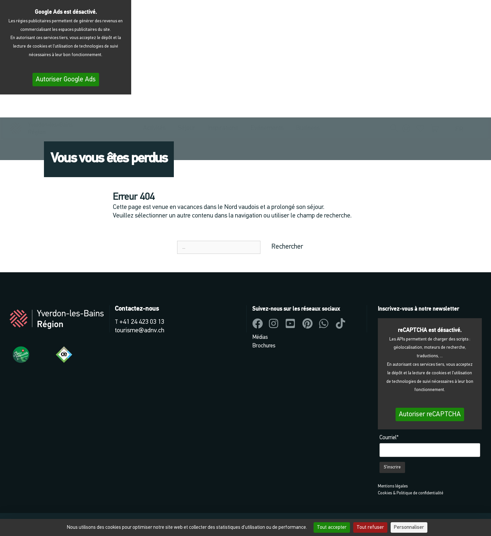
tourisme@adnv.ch (139, 330)
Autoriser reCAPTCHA (430, 414)
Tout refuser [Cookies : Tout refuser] (370, 527)
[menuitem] (461, 109)
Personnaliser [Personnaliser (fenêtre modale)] (409, 527)
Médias (260, 337)
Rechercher (287, 246)
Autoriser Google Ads (66, 79)
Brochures (264, 346)
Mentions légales (393, 486)
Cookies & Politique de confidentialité (410, 493)
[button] (394, 108)
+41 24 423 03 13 (141, 322)
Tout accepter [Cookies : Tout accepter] (332, 527)
